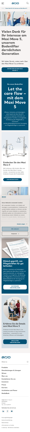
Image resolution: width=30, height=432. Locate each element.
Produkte (5, 367)
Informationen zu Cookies (8, 425)
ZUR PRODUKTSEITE (12, 179)
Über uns (5, 376)
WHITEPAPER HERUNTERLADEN (15, 287)
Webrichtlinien (5, 422)
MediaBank (5, 393)
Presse (4, 385)
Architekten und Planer (9, 390)
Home (3, 8)
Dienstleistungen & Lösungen (11, 370)
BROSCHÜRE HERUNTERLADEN (15, 341)
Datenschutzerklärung (7, 420)
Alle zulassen (15, 229)
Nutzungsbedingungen (7, 417)
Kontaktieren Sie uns (9, 379)
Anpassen (15, 233)
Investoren (5, 382)
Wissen (4, 373)
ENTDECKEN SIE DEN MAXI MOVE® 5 (15, 69)
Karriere (4, 387)
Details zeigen (21, 224)
